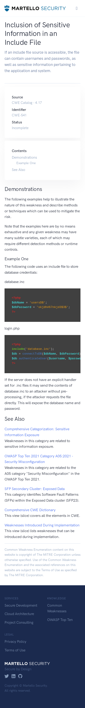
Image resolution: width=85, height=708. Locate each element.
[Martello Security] (35, 8)
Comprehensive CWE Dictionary (30, 510)
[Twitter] (7, 676)
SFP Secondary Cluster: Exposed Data (35, 489)
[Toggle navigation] (76, 8)
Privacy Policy (15, 641)
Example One (26, 163)
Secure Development (21, 605)
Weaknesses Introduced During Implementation (42, 525)
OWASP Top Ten (60, 620)
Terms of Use (50, 570)
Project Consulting (19, 622)
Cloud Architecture (19, 614)
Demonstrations (24, 157)
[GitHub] (20, 676)
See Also (18, 170)
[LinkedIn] (13, 676)
